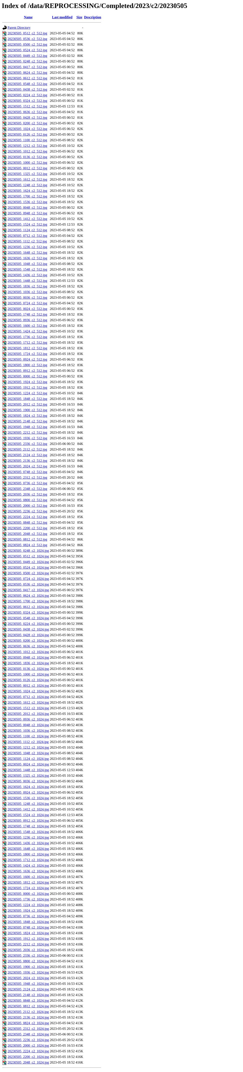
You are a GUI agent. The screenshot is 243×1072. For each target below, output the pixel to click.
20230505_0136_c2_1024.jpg (28, 669)
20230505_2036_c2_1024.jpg (28, 950)
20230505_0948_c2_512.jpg (27, 213)
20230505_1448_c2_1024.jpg (28, 770)
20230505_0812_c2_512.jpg (27, 539)
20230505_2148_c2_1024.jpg (28, 995)
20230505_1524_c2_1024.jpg (28, 815)
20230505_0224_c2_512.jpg (27, 95)
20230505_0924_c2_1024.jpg (28, 792)
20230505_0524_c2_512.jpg (27, 50)
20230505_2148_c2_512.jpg (27, 421)
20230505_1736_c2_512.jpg (27, 337)
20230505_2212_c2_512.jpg (27, 432)
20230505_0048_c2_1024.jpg (28, 725)
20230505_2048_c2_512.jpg (27, 534)
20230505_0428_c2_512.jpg (27, 117)
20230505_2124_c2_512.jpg (27, 455)
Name (28, 17)
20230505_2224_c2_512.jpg (27, 517)
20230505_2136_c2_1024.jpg (28, 1017)
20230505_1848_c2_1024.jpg (28, 922)
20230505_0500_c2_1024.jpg (28, 573)
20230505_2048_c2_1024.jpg (28, 1062)
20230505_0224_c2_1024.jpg (28, 624)
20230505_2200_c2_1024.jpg (28, 1057)
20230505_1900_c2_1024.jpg (28, 967)
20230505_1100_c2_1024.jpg (28, 736)
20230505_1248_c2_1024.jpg (28, 804)
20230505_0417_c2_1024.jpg (28, 590)
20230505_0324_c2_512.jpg (27, 101)
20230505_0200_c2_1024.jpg (28, 640)
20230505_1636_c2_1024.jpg (28, 871)
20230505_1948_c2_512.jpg (27, 427)
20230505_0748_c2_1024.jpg (28, 927)
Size (79, 17)
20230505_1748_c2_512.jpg (27, 314)
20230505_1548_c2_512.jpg (27, 269)
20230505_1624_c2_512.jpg (27, 191)
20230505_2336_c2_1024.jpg (28, 955)
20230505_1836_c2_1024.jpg (28, 663)
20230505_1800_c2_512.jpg (27, 365)
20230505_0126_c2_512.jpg (27, 134)
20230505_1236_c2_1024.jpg (28, 837)
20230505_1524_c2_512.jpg (27, 224)
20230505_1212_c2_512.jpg (27, 146)
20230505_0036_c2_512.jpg (27, 297)
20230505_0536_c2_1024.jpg (28, 584)
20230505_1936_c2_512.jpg (27, 438)
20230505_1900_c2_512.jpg (27, 410)
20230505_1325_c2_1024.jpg (28, 775)
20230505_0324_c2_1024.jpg (28, 612)
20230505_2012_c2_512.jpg (27, 404)
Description (92, 17)
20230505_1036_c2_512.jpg (27, 292)
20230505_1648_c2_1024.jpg (28, 849)
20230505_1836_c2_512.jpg (27, 286)
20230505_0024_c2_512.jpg (27, 309)
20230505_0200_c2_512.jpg (27, 123)
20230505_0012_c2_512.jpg (27, 168)
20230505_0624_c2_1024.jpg (28, 595)
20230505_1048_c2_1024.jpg (28, 753)
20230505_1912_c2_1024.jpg (28, 938)
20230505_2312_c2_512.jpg (27, 477)
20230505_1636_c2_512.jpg (27, 258)
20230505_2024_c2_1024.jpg (28, 978)
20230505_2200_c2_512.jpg (27, 528)
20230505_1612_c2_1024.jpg (28, 702)
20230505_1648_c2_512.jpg (27, 252)
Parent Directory (19, 27)
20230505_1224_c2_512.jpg (27, 393)
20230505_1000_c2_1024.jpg (28, 674)
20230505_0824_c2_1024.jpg (28, 1023)
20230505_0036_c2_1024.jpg (28, 781)
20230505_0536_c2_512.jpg (27, 39)
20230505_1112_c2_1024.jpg (28, 742)
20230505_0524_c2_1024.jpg (28, 567)
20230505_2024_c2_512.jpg (27, 466)
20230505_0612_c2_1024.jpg (28, 607)
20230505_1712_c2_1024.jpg (28, 860)
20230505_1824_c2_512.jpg (27, 415)
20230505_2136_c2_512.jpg (27, 460)
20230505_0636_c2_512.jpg (27, 112)
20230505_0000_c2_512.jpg (27, 376)
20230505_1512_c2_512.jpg (27, 106)
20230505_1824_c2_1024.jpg (28, 933)
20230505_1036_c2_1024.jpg (28, 730)
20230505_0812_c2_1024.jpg (28, 1006)
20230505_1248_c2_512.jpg (27, 185)
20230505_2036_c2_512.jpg (27, 494)
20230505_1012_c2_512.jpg (27, 151)
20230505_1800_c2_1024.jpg (28, 854)
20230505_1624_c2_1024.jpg (28, 787)
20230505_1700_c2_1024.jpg (28, 601)
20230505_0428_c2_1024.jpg (28, 635)
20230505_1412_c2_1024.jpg (28, 809)
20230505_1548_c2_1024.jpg (28, 832)
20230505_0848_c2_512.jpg (27, 522)
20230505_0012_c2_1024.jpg (28, 685)
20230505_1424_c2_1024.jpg (28, 865)
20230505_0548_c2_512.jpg (27, 84)
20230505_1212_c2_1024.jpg (28, 747)
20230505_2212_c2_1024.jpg (28, 944)
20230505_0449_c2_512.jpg (27, 56)
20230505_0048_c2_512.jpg (27, 207)
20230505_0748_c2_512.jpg (27, 472)
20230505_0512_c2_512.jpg (27, 33)
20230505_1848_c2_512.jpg (27, 399)
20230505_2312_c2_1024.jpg (28, 1028)
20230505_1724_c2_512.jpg (27, 354)
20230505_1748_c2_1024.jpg (28, 826)
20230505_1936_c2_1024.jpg (28, 972)
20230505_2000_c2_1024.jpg (28, 1045)
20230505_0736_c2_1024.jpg (28, 916)
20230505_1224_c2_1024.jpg (28, 905)
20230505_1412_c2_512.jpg (27, 219)
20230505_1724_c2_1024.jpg (28, 888)
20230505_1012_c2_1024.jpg (28, 652)
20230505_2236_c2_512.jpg (27, 511)
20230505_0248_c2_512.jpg (27, 61)
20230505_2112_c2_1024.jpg (28, 1012)
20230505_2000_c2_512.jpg (27, 505)
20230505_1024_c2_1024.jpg (28, 691)
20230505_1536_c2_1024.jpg (28, 798)
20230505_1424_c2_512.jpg (27, 331)
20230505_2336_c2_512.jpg (27, 444)
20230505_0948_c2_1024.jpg (28, 657)
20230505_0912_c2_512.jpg (27, 370)
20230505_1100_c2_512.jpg (27, 140)
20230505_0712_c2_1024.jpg (28, 697)
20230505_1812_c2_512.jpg (27, 348)
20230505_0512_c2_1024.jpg (28, 556)
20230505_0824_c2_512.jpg (27, 545)
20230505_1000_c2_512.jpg (27, 162)
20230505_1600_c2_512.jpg (27, 325)
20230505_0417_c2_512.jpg (27, 67)
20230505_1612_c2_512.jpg (27, 179)
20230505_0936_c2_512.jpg (27, 320)
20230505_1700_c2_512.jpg (27, 196)
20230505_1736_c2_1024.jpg (28, 899)
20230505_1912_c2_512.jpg (27, 387)
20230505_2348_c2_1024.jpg (28, 1034)
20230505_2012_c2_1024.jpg (28, 714)
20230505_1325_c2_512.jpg (27, 174)
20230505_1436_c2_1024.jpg (28, 843)
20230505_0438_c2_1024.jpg (28, 629)
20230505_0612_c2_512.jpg (27, 78)
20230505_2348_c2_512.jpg (27, 489)
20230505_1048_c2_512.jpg (27, 264)
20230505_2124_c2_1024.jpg (28, 989)
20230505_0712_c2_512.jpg (27, 236)
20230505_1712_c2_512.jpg (27, 342)
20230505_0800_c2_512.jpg (27, 500)
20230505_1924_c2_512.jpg (27, 382)
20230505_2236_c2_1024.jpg (28, 1040)
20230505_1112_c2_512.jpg (27, 241)
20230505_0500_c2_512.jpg (27, 44)
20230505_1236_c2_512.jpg (27, 247)
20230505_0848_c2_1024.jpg (28, 1000)
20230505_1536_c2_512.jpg (27, 202)
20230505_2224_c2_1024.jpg (28, 1051)
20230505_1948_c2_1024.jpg (28, 983)
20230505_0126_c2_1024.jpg (28, 680)
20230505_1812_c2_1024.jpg (28, 882)
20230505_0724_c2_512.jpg (27, 303)
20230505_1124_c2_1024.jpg (28, 759)
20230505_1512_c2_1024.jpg (28, 708)
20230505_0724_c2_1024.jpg (28, 579)
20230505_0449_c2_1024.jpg (28, 562)
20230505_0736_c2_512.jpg (27, 483)
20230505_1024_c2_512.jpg (27, 129)
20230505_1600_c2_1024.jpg (28, 877)
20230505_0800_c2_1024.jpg (28, 961)
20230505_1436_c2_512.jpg (27, 275)
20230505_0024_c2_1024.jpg (28, 764)
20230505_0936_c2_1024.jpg (28, 719)
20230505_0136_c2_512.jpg (27, 157)
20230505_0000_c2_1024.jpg (28, 893)
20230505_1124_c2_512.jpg (27, 230)
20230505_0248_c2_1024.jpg (28, 550)
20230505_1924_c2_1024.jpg (28, 910)
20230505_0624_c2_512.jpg (27, 72)
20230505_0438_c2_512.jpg (27, 89)
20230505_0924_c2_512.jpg (27, 359)
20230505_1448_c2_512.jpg (27, 280)
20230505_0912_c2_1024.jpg (28, 820)
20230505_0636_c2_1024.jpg (28, 646)
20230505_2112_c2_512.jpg (27, 449)
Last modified (62, 17)
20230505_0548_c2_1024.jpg (28, 618)
